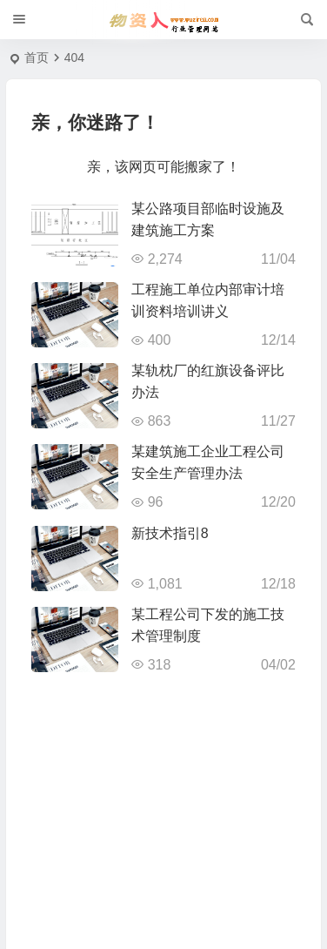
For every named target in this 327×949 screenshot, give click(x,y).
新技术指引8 (170, 533)
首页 (36, 57)
